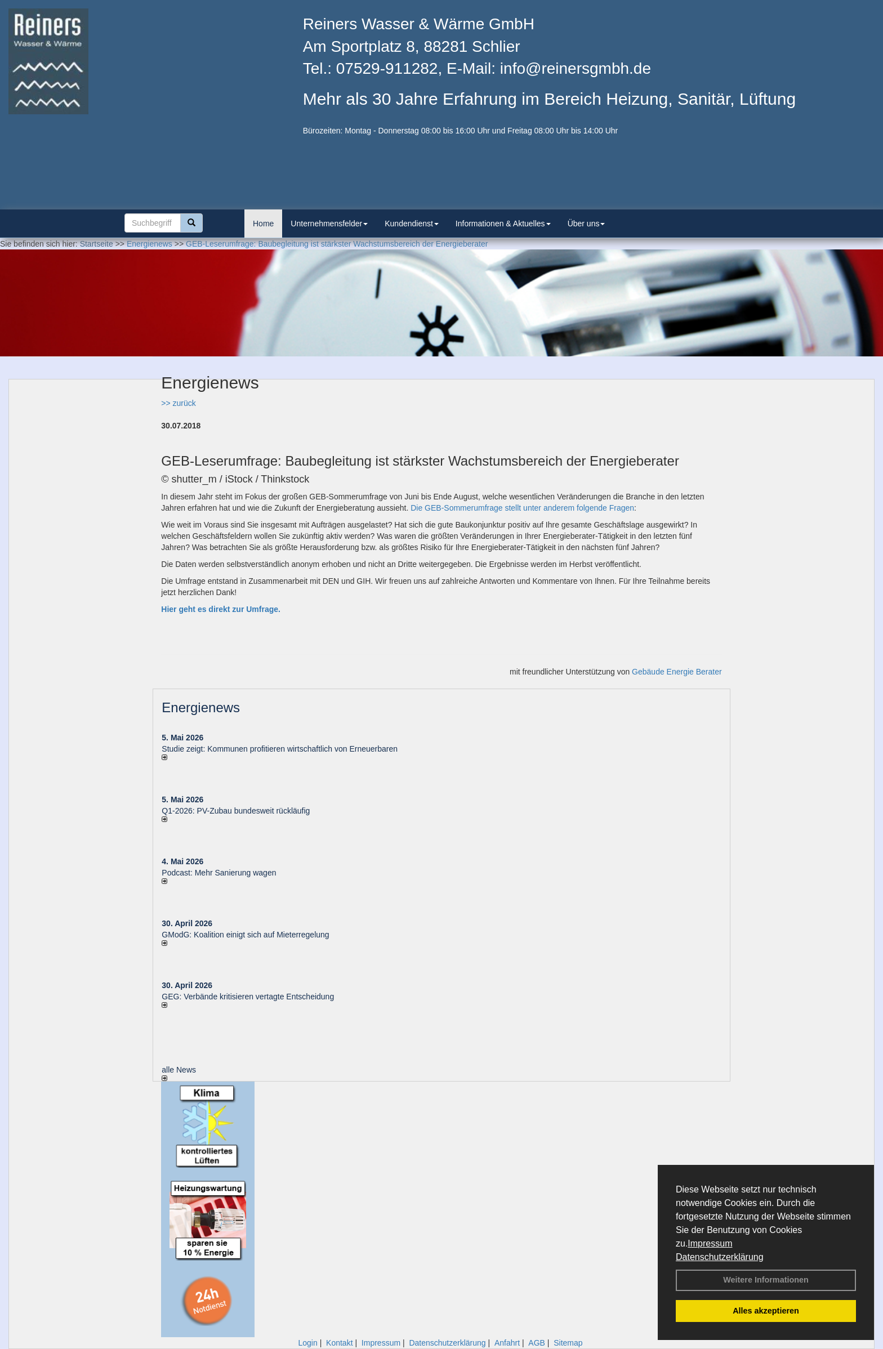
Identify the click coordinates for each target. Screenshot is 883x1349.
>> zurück (178, 403)
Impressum (710, 1243)
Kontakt (339, 1342)
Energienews (201, 707)
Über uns (586, 223)
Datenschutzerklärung (720, 1257)
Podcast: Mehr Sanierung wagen (219, 872)
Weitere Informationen (766, 1279)
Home (263, 223)
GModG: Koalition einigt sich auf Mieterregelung (245, 934)
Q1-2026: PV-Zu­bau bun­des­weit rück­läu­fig (236, 810)
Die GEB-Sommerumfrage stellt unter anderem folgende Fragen (522, 507)
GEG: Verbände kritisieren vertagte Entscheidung (248, 996)
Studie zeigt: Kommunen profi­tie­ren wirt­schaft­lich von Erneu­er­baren (280, 748)
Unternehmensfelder (329, 223)
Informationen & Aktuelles (503, 223)
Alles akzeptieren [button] (766, 1310)
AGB (536, 1342)
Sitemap (568, 1342)
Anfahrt (507, 1342)
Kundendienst (412, 223)
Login (307, 1342)
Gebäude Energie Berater (677, 671)
